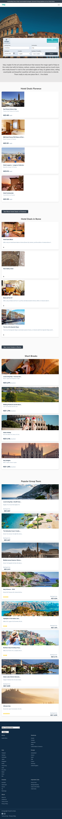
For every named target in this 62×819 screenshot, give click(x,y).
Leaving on (6, 51)
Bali (2, 776)
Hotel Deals (33, 789)
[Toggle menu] (58, 4)
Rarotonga (4, 791)
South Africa (4, 738)
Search (51, 53)
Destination (34, 45)
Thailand (4, 753)
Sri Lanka (4, 769)
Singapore (4, 761)
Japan (3, 759)
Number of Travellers (36, 51)
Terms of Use (5, 801)
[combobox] (16, 48)
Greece (32, 755)
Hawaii (32, 738)
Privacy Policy (5, 803)
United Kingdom (34, 765)
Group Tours (34, 782)
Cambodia (4, 757)
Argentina (33, 742)
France (32, 761)
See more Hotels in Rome (12, 347)
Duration (20, 51)
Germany (33, 763)
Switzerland (33, 753)
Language (4, 729)
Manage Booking (35, 784)
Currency (4, 725)
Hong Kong (4, 765)
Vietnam (3, 755)
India (3, 767)
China (3, 774)
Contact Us (4, 799)
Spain (32, 757)
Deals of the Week (35, 786)
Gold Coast (4, 784)
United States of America (36, 746)
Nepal (3, 772)
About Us (4, 797)
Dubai (3, 763)
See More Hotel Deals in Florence (15, 212)
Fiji (2, 789)
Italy (32, 759)
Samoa (3, 786)
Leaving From (7, 45)
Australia (4, 782)
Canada (32, 740)
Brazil (32, 744)
